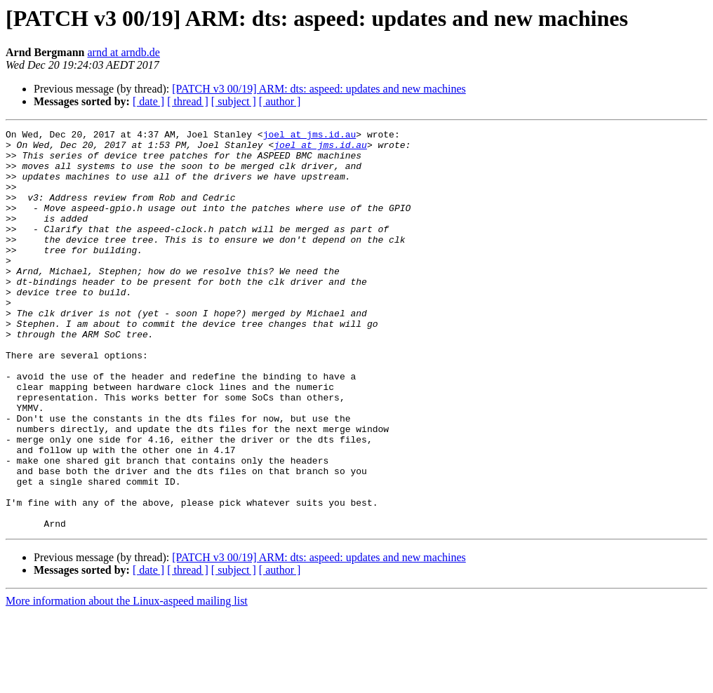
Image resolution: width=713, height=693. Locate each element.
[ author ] (280, 101)
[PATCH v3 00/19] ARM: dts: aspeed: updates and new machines (318, 89)
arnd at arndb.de (123, 52)
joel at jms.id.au (309, 136)
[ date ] (148, 101)
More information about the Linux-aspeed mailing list (127, 681)
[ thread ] (187, 101)
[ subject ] (233, 101)
